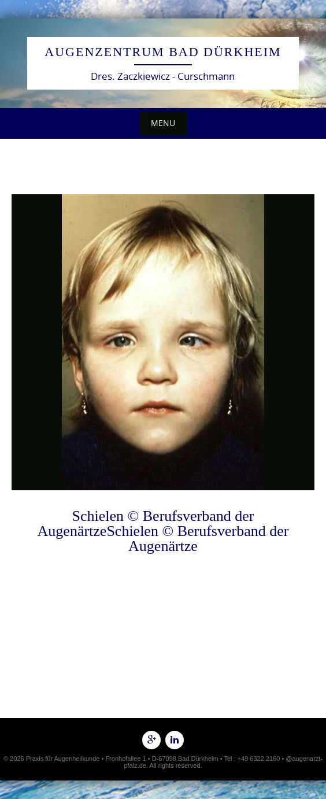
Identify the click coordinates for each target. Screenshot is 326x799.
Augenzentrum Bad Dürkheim (163, 52)
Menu (163, 122)
